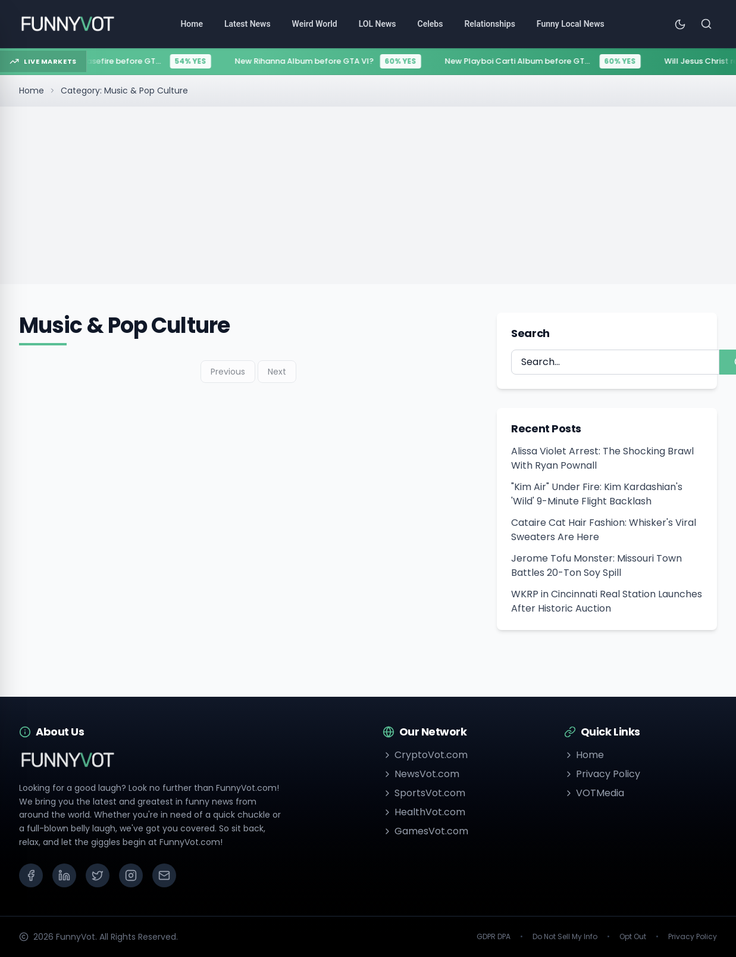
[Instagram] (131, 875)
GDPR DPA (493, 937)
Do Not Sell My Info (565, 937)
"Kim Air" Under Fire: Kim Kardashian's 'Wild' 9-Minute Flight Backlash (596, 494)
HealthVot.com (424, 812)
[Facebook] (31, 875)
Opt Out (632, 937)
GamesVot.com (425, 831)
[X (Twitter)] (97, 875)
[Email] (164, 875)
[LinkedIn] (64, 875)
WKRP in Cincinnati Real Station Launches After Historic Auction (606, 601)
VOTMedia (594, 793)
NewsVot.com (421, 774)
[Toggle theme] (680, 24)
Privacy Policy (602, 774)
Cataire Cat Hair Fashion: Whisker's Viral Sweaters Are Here (603, 530)
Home (31, 90)
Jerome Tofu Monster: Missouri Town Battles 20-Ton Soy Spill (596, 565)
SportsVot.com (424, 793)
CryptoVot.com (425, 755)
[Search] (706, 24)
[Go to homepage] (67, 24)
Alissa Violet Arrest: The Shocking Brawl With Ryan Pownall (602, 458)
